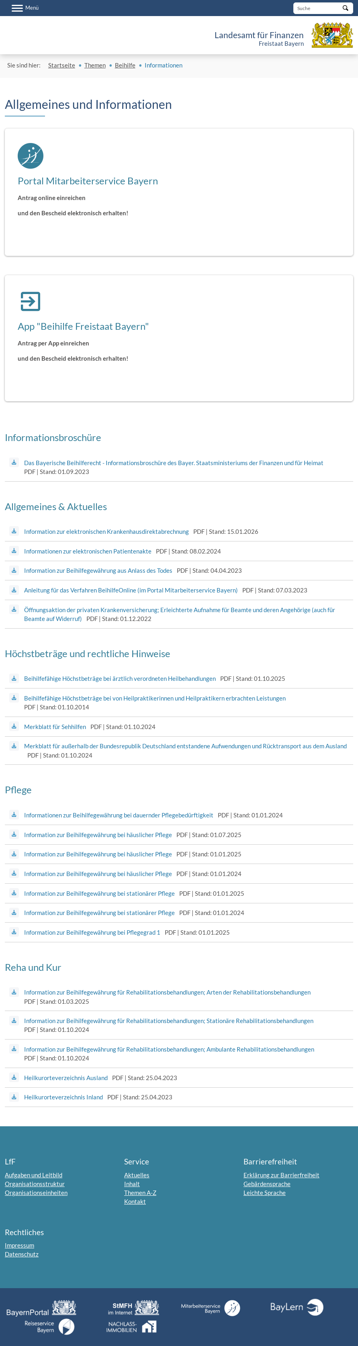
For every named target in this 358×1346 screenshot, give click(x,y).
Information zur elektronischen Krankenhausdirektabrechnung (106, 531)
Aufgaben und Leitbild (33, 1175)
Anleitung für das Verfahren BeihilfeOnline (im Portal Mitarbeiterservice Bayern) (131, 590)
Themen (95, 65)
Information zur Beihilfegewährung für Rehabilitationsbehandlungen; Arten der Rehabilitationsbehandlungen (167, 992)
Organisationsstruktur (35, 1183)
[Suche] (323, 8)
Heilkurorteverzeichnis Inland (63, 1097)
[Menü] (25, 8)
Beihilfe (125, 65)
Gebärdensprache (266, 1183)
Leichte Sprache (264, 1192)
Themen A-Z (140, 1192)
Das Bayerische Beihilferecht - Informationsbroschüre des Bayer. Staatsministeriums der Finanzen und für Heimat (173, 462)
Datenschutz (22, 1254)
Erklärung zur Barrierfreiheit (281, 1175)
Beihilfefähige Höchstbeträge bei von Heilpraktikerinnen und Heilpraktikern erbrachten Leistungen (155, 698)
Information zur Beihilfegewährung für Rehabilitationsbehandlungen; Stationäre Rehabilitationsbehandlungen (168, 1020)
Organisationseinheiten (36, 1192)
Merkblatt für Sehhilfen (55, 726)
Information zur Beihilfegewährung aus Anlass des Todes (98, 570)
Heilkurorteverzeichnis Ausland (66, 1077)
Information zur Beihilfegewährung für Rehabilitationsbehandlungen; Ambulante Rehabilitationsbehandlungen (169, 1049)
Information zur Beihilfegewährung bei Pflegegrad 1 (92, 932)
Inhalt (132, 1183)
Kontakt (135, 1201)
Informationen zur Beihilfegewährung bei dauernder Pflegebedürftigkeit (118, 815)
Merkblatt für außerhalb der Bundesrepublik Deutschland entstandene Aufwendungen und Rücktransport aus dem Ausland (185, 746)
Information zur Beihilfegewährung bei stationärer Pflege (99, 893)
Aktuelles (136, 1175)
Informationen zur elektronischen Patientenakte (87, 551)
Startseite (61, 65)
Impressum (19, 1245)
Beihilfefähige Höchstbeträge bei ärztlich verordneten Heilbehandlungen (120, 678)
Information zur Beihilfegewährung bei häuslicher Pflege (98, 834)
